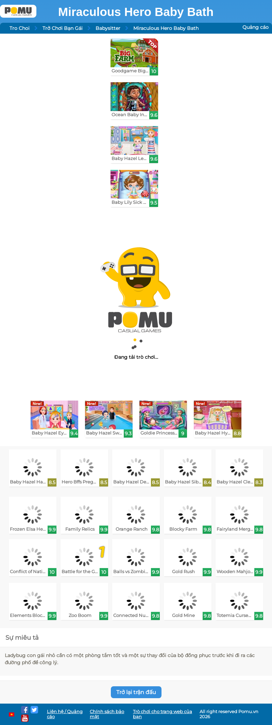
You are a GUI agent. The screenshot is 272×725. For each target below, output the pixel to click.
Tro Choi (20, 28)
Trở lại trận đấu (136, 692)
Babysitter (108, 28)
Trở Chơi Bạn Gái (62, 28)
